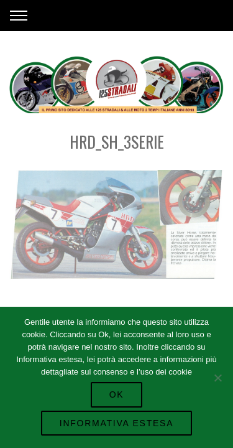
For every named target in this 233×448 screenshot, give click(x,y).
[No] (217, 377)
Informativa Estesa (116, 423)
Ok (116, 394)
